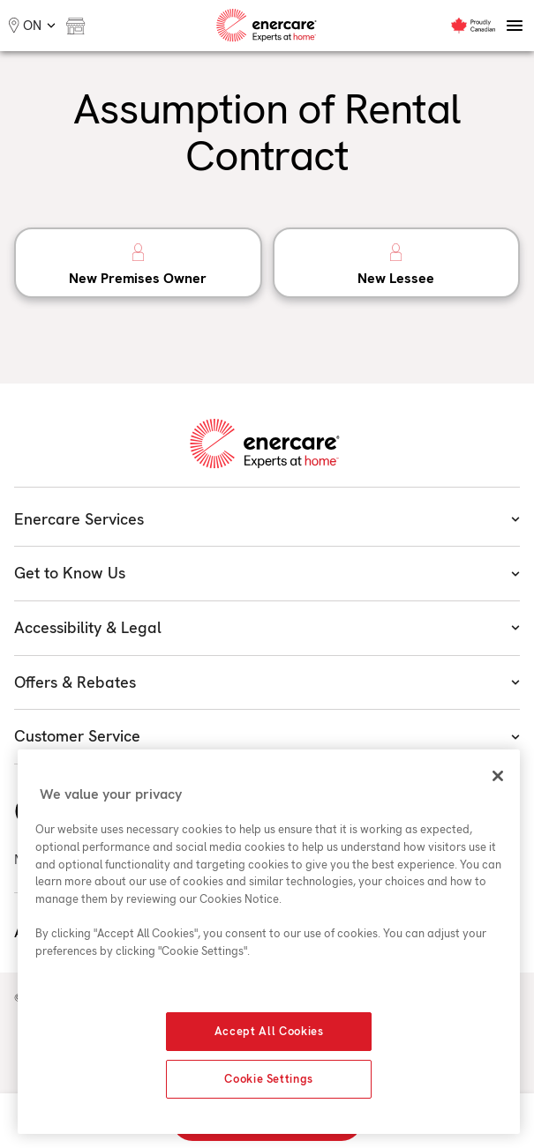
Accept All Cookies (269, 1031)
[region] (269, 941)
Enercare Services (267, 519)
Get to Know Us (267, 573)
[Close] (497, 776)
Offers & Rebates (267, 682)
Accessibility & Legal (267, 627)
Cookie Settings (268, 1078)
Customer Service (267, 736)
